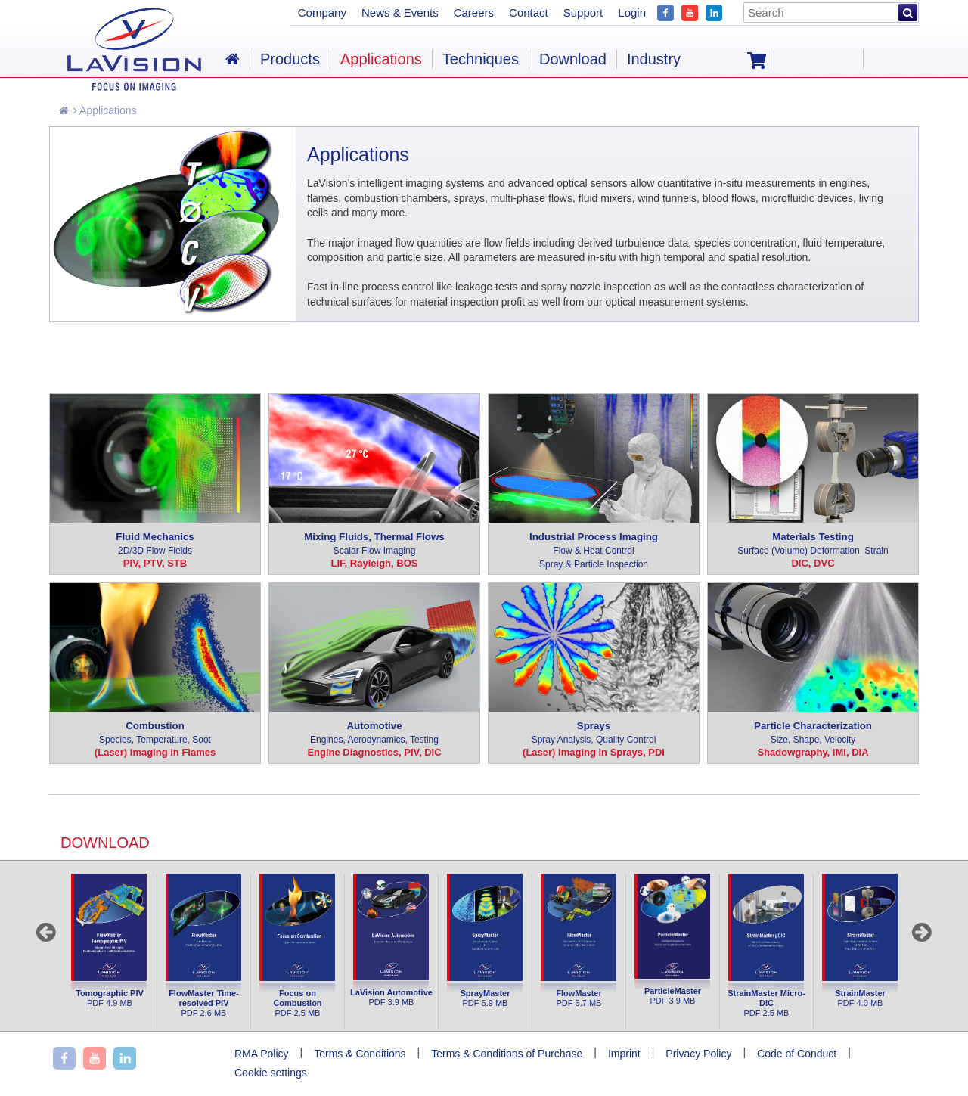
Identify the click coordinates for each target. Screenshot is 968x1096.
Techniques (480, 59)
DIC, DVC (812, 563)
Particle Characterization (813, 733)
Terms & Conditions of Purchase (506, 1054)
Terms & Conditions (359, 1054)
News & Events (400, 12)
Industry (654, 59)
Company (322, 12)
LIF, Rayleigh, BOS (374, 563)
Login (632, 12)
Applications (105, 110)
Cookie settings (270, 1073)
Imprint (624, 1054)
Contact (528, 12)
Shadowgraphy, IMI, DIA (812, 752)
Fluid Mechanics (155, 544)
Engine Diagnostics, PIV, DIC (374, 752)
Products (290, 59)
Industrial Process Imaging (594, 551)
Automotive (374, 733)
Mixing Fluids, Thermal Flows (374, 544)
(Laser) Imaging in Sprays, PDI (594, 752)
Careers (474, 12)
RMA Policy (261, 1054)
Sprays (594, 733)
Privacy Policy (698, 1054)
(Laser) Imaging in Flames (155, 752)
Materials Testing (813, 544)
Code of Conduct (796, 1054)
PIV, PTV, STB (155, 563)
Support (583, 12)
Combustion (155, 733)
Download (573, 59)
